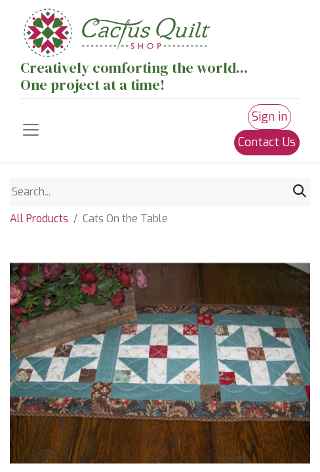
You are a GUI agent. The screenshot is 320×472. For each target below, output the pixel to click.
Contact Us (267, 142)
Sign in (269, 117)
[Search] (299, 192)
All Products (39, 219)
